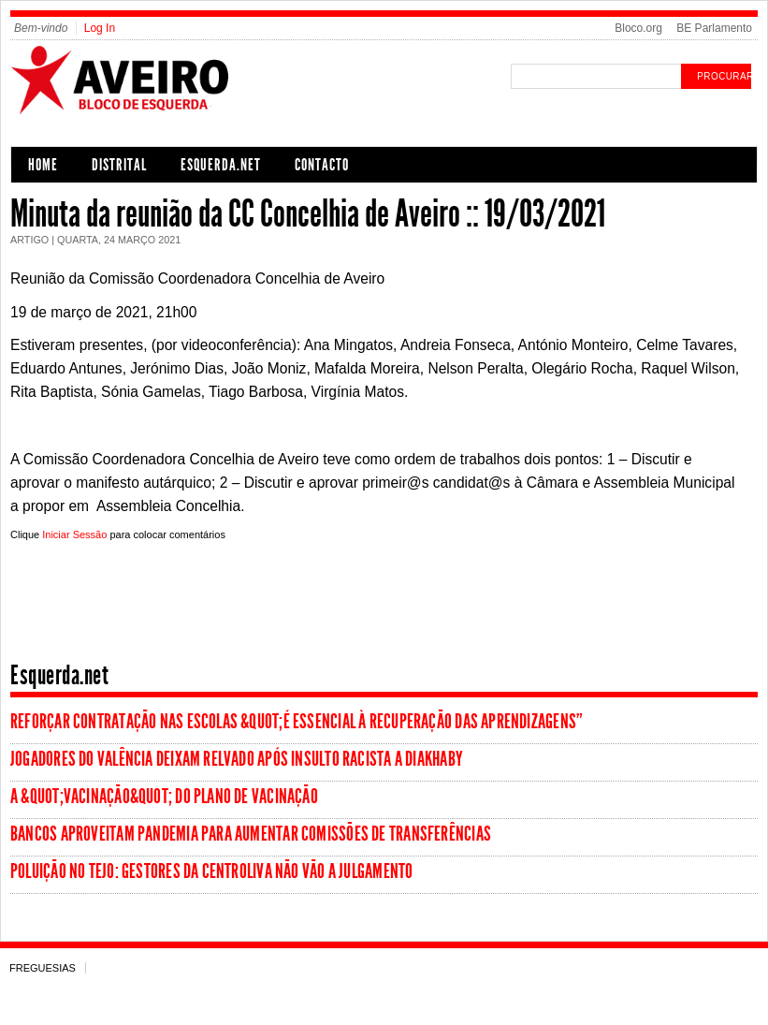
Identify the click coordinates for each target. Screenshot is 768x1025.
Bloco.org (638, 28)
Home (43, 164)
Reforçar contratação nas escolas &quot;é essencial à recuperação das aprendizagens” (296, 722)
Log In (99, 28)
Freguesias (42, 968)
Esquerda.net (221, 164)
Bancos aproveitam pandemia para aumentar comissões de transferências (250, 834)
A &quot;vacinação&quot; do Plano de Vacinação (164, 796)
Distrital (119, 164)
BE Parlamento (714, 28)
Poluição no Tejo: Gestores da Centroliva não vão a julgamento (211, 871)
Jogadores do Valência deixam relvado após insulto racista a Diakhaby (236, 759)
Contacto (322, 164)
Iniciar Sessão (74, 534)
